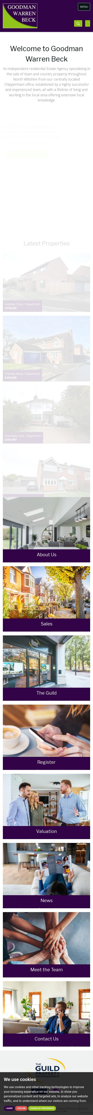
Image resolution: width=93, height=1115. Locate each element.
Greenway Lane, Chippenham (23, 437)
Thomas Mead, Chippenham (22, 375)
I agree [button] (9, 1108)
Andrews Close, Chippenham (22, 306)
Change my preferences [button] (42, 1108)
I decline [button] (21, 1108)
